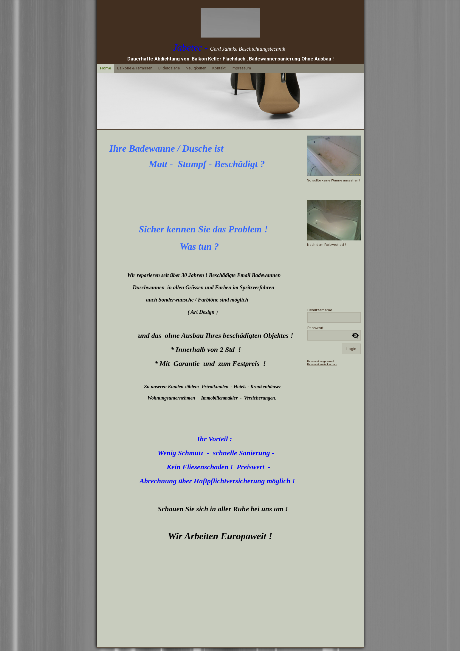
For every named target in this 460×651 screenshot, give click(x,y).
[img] (230, 23)
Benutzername (319, 310)
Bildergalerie (169, 68)
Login (351, 349)
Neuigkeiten (196, 68)
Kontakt (219, 68)
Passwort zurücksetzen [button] (322, 364)
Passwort (315, 328)
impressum (241, 68)
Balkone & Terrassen (134, 68)
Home (105, 68)
